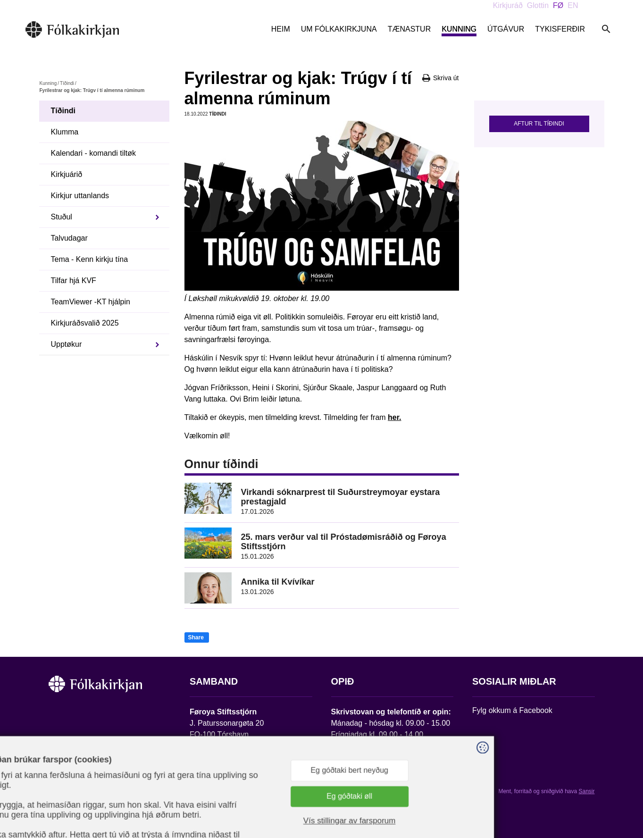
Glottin (538, 5)
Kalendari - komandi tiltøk (93, 153)
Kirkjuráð (508, 5)
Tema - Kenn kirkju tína (89, 259)
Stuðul (61, 217)
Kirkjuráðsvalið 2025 (85, 323)
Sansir (586, 791)
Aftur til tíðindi (539, 123)
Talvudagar (69, 238)
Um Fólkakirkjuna (339, 29)
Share (196, 637)
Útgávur (505, 29)
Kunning (459, 29)
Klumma (65, 132)
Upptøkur (66, 344)
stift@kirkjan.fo (214, 775)
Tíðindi (67, 83)
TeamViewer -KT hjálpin (90, 302)
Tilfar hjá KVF (73, 281)
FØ (558, 5)
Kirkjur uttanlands (80, 196)
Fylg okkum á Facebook (512, 710)
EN (573, 5)
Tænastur (409, 29)
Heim (280, 29)
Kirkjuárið (67, 174)
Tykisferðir (560, 29)
